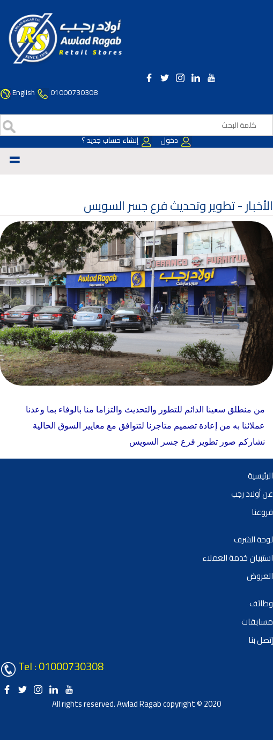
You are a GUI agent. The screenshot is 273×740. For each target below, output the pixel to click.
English (23, 92)
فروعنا (262, 512)
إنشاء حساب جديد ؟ (117, 140)
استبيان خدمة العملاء (237, 557)
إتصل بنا (260, 640)
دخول (175, 140)
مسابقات (257, 621)
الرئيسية (260, 475)
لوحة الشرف (253, 539)
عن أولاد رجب (252, 494)
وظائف (261, 603)
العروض (260, 576)
